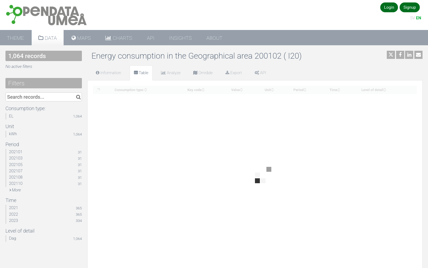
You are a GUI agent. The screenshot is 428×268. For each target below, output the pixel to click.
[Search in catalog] (78, 96)
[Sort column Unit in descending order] (272, 90)
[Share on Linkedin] (409, 55)
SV (412, 18)
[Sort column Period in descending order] (305, 90)
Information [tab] (108, 72)
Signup (409, 7)
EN (418, 18)
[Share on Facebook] (400, 55)
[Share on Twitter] (391, 55)
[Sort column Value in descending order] (241, 90)
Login (389, 7)
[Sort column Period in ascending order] (305, 88)
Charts (121, 38)
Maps (83, 38)
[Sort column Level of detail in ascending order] (384, 88)
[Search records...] (43, 96)
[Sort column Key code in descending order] (203, 90)
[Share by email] (418, 55)
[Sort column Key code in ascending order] (203, 88)
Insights (180, 38)
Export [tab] (233, 72)
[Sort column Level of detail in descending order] (384, 90)
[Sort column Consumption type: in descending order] (145, 90)
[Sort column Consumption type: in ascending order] (145, 88)
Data (50, 38)
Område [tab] (203, 72)
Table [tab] (141, 72)
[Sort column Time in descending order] (338, 90)
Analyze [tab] (170, 72)
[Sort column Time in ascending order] (338, 88)
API (150, 38)
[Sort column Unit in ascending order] (272, 88)
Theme (15, 38)
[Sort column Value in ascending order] (241, 88)
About (214, 38)
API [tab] (260, 72)
